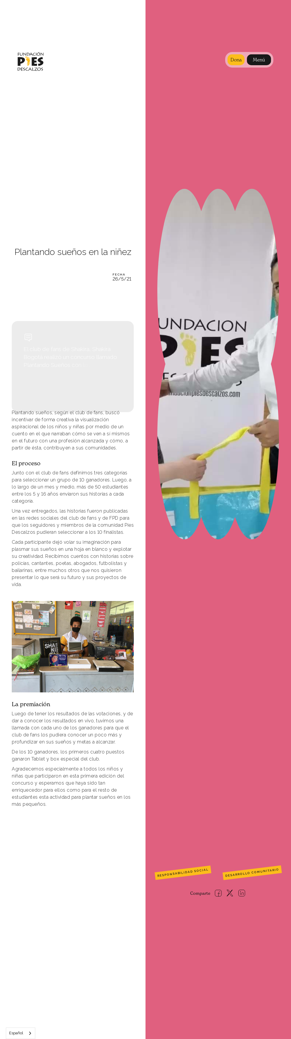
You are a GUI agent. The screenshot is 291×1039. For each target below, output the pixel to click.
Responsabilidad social (183, 872)
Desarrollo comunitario (252, 872)
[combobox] (20, 1033)
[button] (259, 59)
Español (16, 1033)
